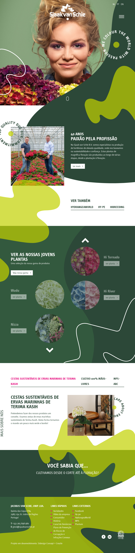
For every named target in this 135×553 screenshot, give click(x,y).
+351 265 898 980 (20, 523)
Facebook (79, 511)
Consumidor (59, 517)
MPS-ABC (117, 381)
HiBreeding (117, 207)
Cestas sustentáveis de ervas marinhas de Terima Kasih (43, 381)
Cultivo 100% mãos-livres (93, 381)
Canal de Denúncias (62, 524)
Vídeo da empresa (61, 514)
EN (122, 4)
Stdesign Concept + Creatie (50, 543)
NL (114, 4)
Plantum (79, 524)
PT (118, 4)
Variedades (58, 511)
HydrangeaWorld (82, 207)
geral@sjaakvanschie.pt (24, 526)
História (57, 521)
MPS (77, 521)
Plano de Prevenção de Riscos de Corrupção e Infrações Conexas (62, 532)
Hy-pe (101, 207)
